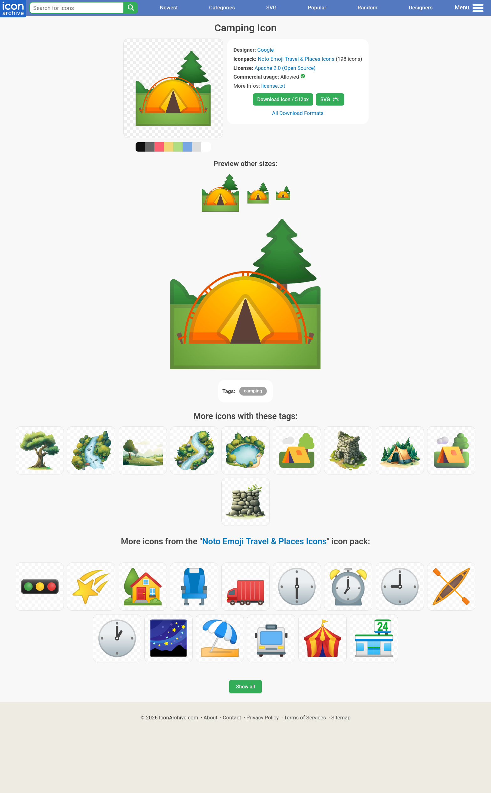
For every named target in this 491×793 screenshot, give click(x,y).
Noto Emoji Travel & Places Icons (296, 59)
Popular (317, 7)
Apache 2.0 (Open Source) (285, 68)
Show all (245, 687)
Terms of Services (305, 717)
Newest (169, 7)
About (211, 717)
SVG (271, 7)
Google (265, 50)
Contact (232, 717)
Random (367, 7)
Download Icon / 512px (283, 99)
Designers (420, 7)
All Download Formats (298, 113)
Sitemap (341, 717)
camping (253, 391)
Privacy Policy (262, 717)
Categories (222, 7)
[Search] (130, 8)
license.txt (273, 86)
